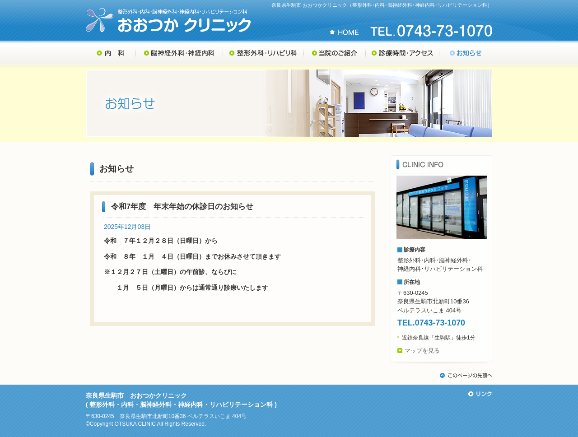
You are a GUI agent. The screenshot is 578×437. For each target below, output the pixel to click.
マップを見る (422, 350)
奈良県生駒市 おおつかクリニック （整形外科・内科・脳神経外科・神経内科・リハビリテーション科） (168, 20)
